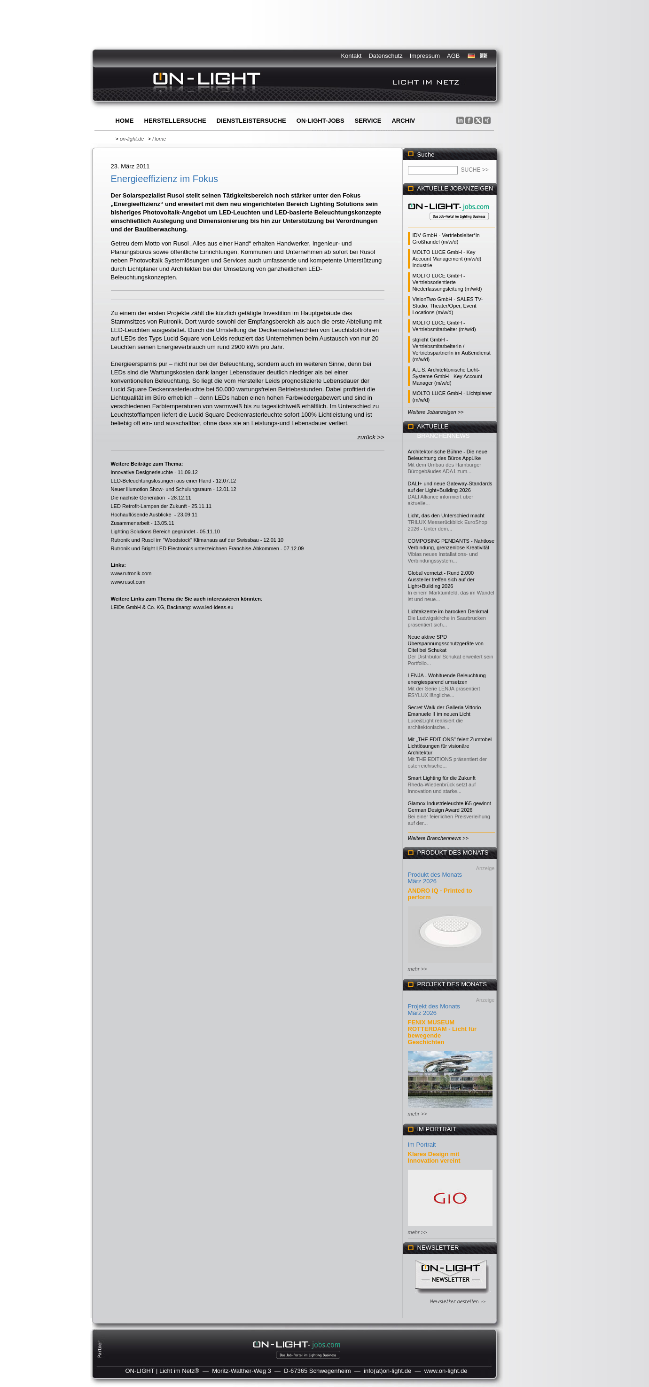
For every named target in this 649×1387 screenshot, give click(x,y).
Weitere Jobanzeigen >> (436, 412)
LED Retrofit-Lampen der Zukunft (149, 506)
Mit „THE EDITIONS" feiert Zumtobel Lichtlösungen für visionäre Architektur (450, 746)
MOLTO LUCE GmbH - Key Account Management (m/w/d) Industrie (447, 258)
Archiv (403, 120)
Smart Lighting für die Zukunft (442, 778)
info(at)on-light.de (387, 1370)
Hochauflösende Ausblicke (142, 514)
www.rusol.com (128, 582)
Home (125, 120)
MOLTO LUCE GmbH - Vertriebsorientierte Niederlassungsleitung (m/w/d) (447, 282)
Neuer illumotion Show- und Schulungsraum (161, 489)
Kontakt (351, 55)
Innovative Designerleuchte (142, 472)
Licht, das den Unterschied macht (446, 515)
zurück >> (370, 437)
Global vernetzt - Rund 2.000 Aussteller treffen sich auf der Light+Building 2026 (441, 579)
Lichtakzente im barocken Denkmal (448, 611)
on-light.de (132, 139)
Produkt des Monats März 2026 (435, 878)
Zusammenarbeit (130, 523)
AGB (453, 55)
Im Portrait (422, 1144)
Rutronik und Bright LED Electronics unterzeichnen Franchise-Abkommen (195, 548)
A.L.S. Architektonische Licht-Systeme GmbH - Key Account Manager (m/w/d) (448, 376)
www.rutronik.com (131, 573)
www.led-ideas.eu (213, 607)
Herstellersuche (175, 120)
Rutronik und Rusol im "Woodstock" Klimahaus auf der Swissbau (185, 540)
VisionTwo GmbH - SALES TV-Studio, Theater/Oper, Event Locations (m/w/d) (448, 305)
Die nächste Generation (139, 497)
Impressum (425, 55)
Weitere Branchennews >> (438, 838)
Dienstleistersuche (251, 120)
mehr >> (417, 969)
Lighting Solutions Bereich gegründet (153, 531)
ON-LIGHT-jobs (320, 120)
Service (368, 120)
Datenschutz (385, 55)
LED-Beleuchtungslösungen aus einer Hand (161, 480)
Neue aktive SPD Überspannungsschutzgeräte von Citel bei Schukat (446, 643)
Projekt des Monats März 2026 (434, 1009)
